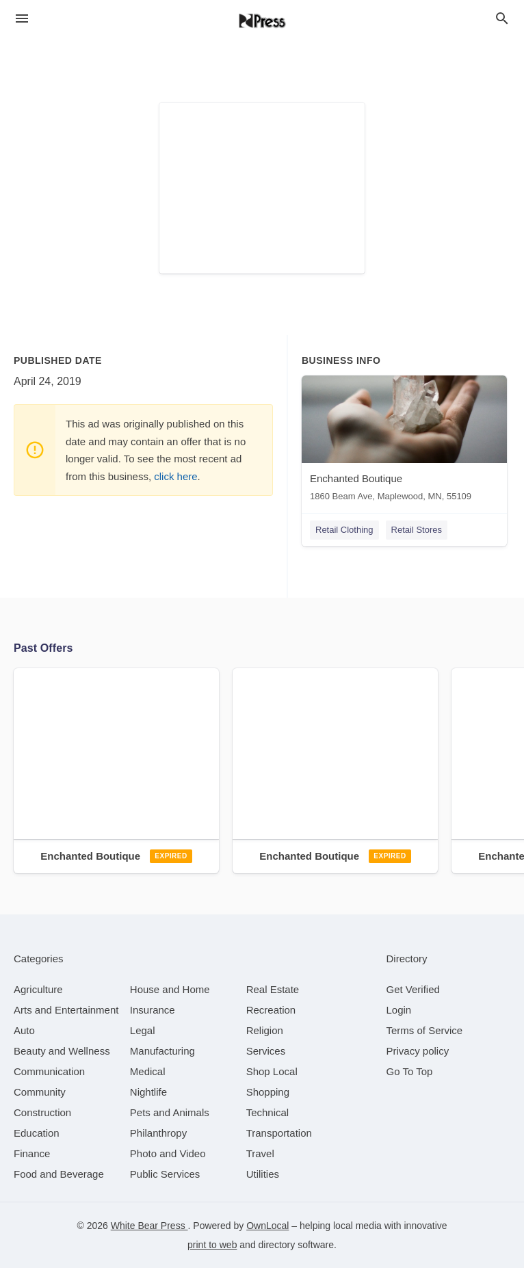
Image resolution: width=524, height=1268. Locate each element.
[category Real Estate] (273, 989)
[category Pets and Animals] (169, 1112)
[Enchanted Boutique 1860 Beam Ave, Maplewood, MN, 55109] (404, 441)
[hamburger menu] (22, 18)
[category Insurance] (152, 1010)
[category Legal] (142, 1030)
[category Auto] (24, 1030)
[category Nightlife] (148, 1092)
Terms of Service (425, 1030)
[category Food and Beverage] (59, 1174)
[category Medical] (148, 1071)
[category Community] (40, 1092)
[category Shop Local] (272, 1071)
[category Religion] (264, 1030)
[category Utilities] (262, 1174)
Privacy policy (418, 1051)
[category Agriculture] (38, 989)
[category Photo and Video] (168, 1153)
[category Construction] (42, 1112)
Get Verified (413, 989)
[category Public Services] (165, 1174)
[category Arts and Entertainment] (66, 1010)
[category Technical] (267, 1112)
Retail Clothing (344, 530)
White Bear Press (149, 1225)
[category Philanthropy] (158, 1133)
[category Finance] (32, 1153)
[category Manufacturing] (162, 1051)
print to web (212, 1244)
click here (175, 476)
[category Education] (37, 1133)
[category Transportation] (279, 1133)
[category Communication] (49, 1071)
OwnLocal (267, 1225)
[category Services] (266, 1051)
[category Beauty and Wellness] (62, 1051)
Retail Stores (416, 530)
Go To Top (410, 1071)
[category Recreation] (271, 1010)
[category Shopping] (267, 1092)
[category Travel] (260, 1153)
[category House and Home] (170, 989)
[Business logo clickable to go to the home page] (262, 20)
